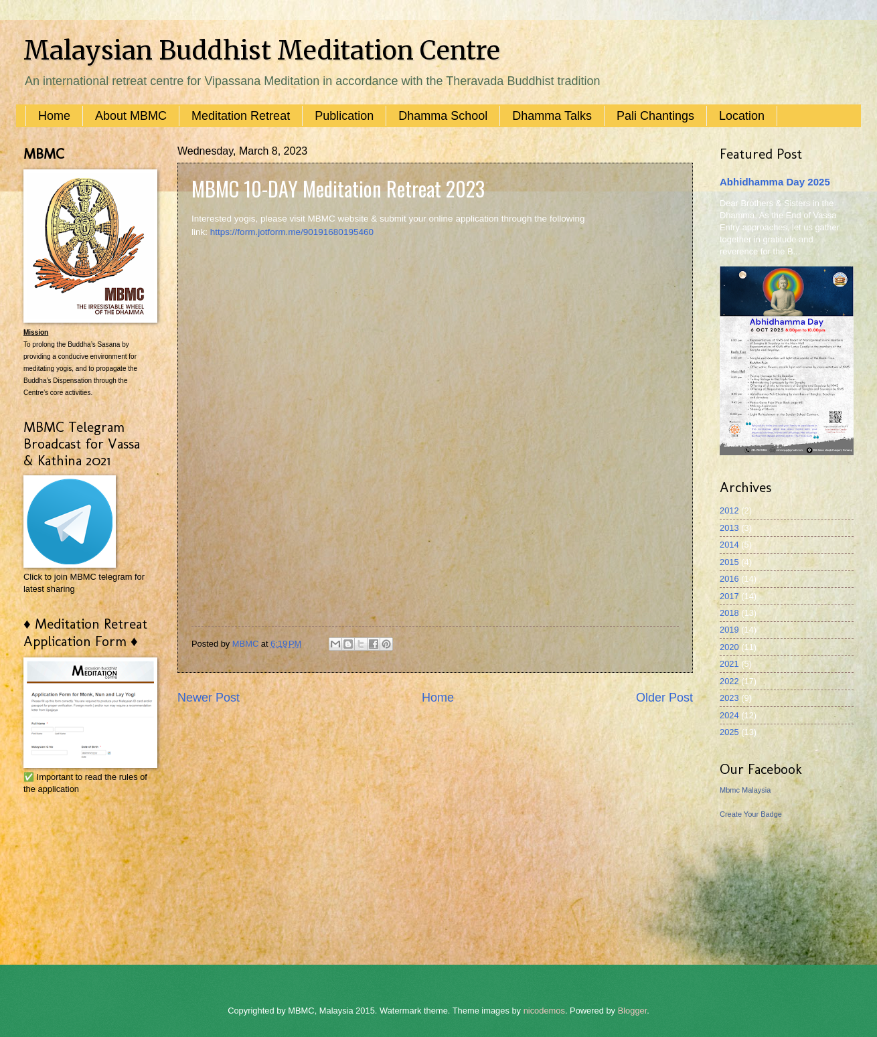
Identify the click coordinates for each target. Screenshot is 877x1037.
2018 (729, 613)
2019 (729, 630)
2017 (729, 596)
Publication (344, 116)
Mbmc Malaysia (745, 790)
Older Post (664, 697)
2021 (729, 664)
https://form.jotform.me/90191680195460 (292, 232)
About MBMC (131, 116)
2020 (729, 647)
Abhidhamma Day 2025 (775, 181)
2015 (729, 562)
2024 (729, 715)
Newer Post (208, 697)
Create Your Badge (751, 814)
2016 (729, 579)
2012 (729, 510)
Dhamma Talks (552, 116)
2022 (729, 681)
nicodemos (544, 1011)
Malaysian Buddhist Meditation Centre (261, 50)
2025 (729, 732)
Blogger (632, 1011)
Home (54, 116)
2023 (729, 698)
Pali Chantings (655, 116)
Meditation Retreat (240, 116)
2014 (729, 545)
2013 (729, 528)
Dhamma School (442, 116)
